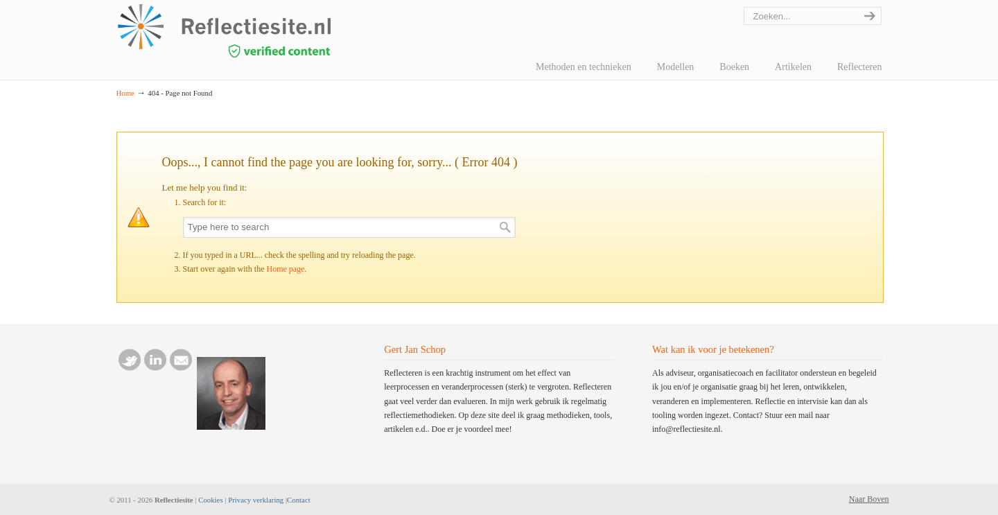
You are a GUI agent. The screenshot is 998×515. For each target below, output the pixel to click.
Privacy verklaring (255, 500)
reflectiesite (262, 31)
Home (125, 93)
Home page (285, 269)
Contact (298, 500)
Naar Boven (869, 499)
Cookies (210, 500)
